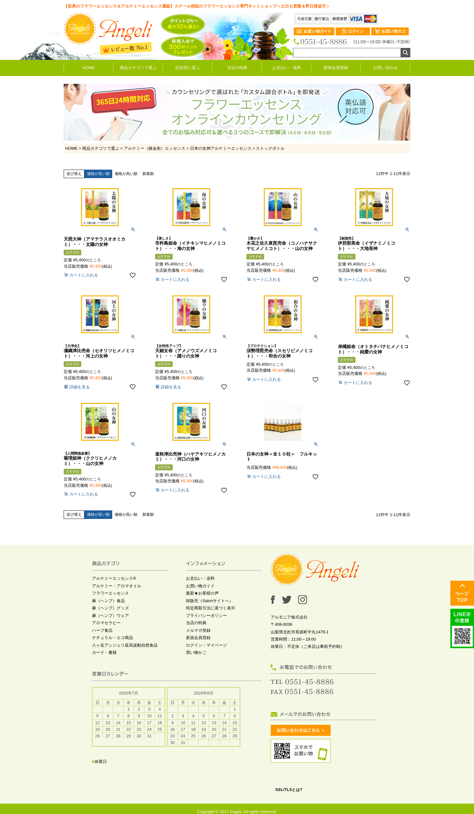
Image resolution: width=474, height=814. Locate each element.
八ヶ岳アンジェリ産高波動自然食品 (125, 645)
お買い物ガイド (200, 586)
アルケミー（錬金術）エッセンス (154, 148)
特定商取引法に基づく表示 (210, 608)
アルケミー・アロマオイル (116, 586)
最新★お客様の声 (202, 593)
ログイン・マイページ (206, 645)
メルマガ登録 (198, 630)
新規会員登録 (336, 67)
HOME (89, 67)
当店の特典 (237, 67)
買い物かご (196, 652)
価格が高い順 (126, 174)
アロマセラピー (106, 622)
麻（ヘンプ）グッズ (110, 608)
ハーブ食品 (102, 630)
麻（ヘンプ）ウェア (110, 615)
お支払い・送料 (286, 67)
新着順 (148, 174)
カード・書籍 (104, 652)
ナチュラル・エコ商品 (112, 637)
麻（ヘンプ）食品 (108, 600)
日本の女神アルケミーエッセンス (220, 148)
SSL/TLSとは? (289, 790)
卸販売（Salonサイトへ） (209, 600)
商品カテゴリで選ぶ (138, 67)
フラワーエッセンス (110, 593)
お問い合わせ (385, 67)
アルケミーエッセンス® (114, 578)
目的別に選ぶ (187, 67)
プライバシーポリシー (206, 615)
